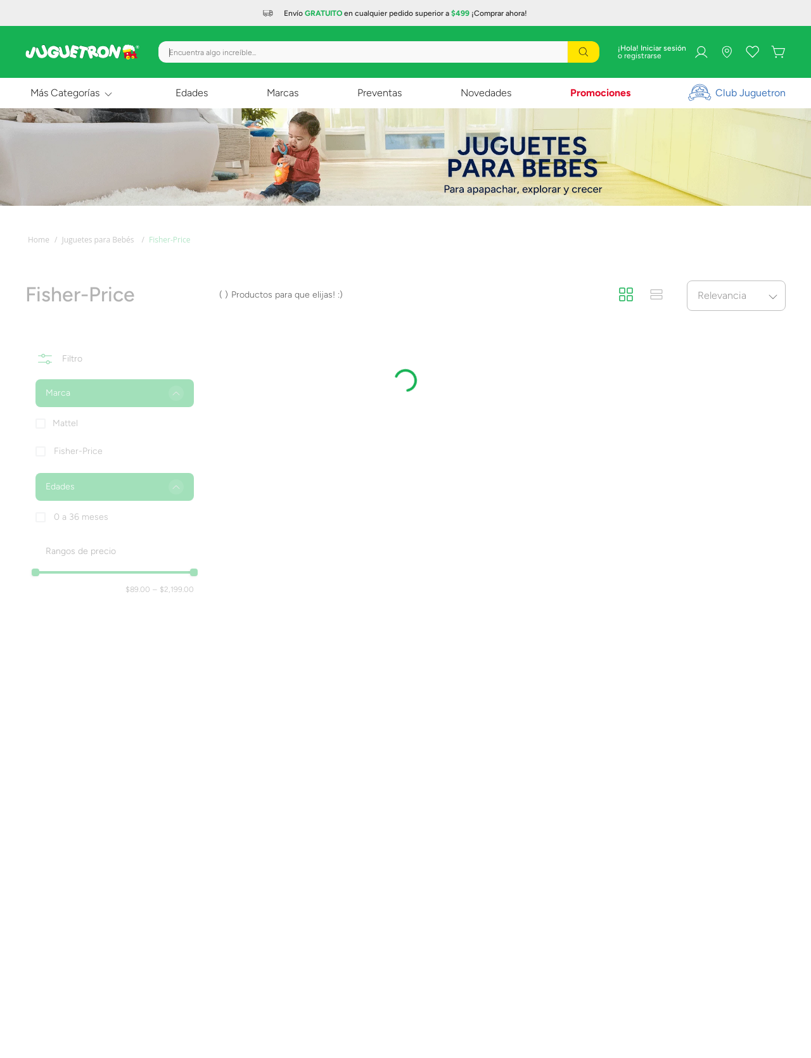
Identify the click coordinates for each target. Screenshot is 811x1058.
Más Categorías (64, 93)
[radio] (626, 295)
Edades (192, 93)
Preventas (379, 93)
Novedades (486, 93)
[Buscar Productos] (583, 52)
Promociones (600, 93)
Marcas (282, 93)
